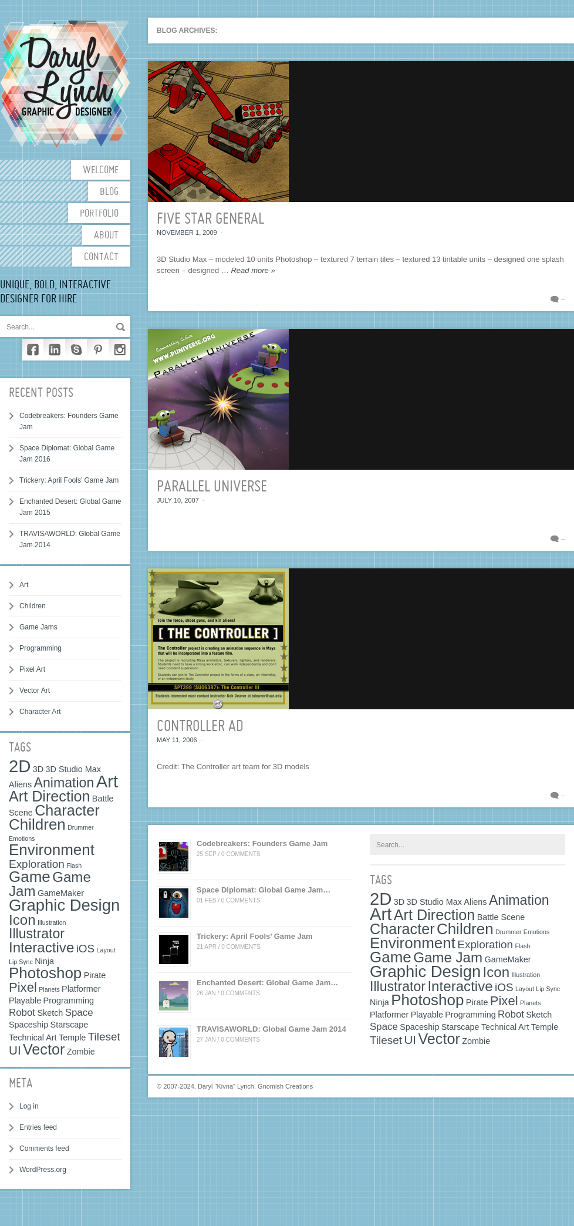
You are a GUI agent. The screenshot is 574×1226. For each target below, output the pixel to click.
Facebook (32, 350)
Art (23, 585)
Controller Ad (200, 727)
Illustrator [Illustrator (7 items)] (37, 933)
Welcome (101, 171)
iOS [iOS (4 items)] (85, 948)
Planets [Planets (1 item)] (49, 989)
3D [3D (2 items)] (38, 769)
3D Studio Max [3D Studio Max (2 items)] (73, 769)
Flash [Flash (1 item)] (74, 865)
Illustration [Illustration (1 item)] (52, 922)
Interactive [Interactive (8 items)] (41, 947)
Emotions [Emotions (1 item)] (22, 838)
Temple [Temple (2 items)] (72, 1037)
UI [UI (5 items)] (15, 1050)
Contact (101, 257)
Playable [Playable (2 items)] (25, 1000)
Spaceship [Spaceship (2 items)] (28, 1024)
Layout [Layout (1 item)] (106, 950)
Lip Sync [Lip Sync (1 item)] (21, 961)
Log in (29, 1106)
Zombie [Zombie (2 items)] (81, 1051)
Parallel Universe (212, 487)
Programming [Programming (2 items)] (68, 1000)
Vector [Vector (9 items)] (44, 1049)
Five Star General (210, 219)
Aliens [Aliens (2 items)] (20, 784)
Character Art (40, 712)
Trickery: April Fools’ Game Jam (69, 480)
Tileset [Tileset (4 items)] (104, 1036)
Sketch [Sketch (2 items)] (50, 1013)
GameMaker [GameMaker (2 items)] (61, 893)
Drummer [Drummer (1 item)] (80, 827)
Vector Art (34, 690)
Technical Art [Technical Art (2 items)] (33, 1037)
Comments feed (44, 1148)
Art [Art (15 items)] (107, 781)
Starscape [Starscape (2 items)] (69, 1024)
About (106, 236)
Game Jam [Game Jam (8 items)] (447, 957)
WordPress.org (42, 1170)
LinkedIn (54, 350)
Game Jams (38, 627)
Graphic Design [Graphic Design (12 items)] (64, 905)
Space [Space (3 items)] (79, 1012)
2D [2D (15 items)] (20, 766)
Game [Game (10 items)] (29, 876)
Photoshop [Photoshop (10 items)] (45, 973)
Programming (40, 648)
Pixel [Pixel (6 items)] (23, 987)
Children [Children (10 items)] (37, 824)
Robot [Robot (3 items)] (22, 1012)
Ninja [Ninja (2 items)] (44, 961)
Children (32, 606)
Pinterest (98, 350)
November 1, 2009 (187, 232)
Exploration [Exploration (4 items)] (37, 864)
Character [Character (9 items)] (67, 810)
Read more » (253, 270)
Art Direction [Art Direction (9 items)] (49, 796)
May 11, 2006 (177, 739)
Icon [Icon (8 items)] (22, 920)
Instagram (119, 350)
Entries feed (38, 1127)
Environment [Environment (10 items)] (51, 849)
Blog (109, 192)
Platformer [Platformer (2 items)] (81, 988)
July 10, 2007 (178, 500)
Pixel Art (32, 669)
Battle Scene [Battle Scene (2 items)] (501, 917)
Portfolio (99, 214)
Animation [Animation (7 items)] (64, 782)
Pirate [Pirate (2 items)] (95, 975)
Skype (76, 350)
